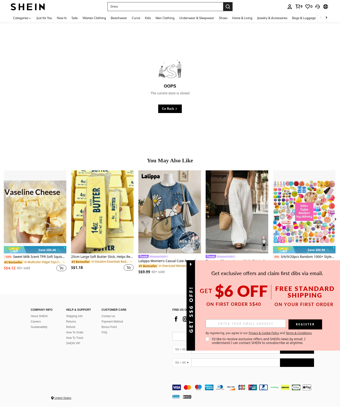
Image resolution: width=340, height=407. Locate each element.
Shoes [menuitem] (223, 18)
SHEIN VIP (73, 343)
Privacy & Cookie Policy (264, 333)
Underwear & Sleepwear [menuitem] (196, 18)
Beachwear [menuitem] (119, 18)
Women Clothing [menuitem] (94, 18)
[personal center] (290, 6)
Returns (71, 321)
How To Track (74, 338)
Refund (70, 327)
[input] (246, 323)
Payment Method (112, 321)
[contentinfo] (243, 387)
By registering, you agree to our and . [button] (259, 333)
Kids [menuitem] (148, 18)
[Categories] (22, 17)
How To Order (75, 332)
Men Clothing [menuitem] (165, 18)
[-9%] (276, 257)
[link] (298, 6)
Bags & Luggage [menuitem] (304, 18)
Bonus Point (109, 327)
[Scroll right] (326, 17)
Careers (36, 321)
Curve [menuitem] (136, 18)
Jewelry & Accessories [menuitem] (272, 18)
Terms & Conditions (299, 333)
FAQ (104, 332)
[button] (317, 6)
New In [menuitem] (62, 18)
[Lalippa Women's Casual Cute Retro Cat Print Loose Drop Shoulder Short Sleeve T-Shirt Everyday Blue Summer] (169, 211)
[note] (35, 249)
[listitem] (35, 223)
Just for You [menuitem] (44, 18)
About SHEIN (39, 316)
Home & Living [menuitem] (242, 18)
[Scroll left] (320, 17)
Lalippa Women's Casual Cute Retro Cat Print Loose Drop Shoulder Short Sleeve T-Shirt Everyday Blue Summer (169, 261)
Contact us (108, 316)
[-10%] (8, 257)
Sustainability (39, 327)
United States (62, 398)
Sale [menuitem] (75, 18)
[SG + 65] (181, 349)
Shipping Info (74, 316)
